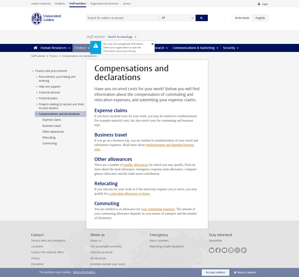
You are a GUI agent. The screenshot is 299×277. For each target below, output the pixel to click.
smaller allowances (135, 164)
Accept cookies (215, 272)
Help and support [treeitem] (47, 87)
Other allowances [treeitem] (53, 132)
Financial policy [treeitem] (46, 98)
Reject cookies (246, 272)
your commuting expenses (158, 209)
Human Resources (53, 48)
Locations (37, 246)
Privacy (35, 258)
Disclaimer (37, 264)
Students (60, 3)
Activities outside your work (107, 264)
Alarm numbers (159, 241)
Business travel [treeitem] (51, 126)
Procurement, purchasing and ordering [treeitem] (55, 79)
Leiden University (41, 3)
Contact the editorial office (47, 252)
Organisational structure (104, 3)
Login (265, 4)
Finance (80, 48)
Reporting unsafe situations (167, 246)
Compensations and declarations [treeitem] (57, 114)
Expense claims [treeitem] (51, 120)
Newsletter (215, 241)
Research (157, 48)
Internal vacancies (101, 252)
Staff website (38, 56)
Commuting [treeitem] (49, 143)
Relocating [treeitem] (48, 138)
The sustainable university (106, 246)
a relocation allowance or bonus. (129, 193)
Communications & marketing (194, 48)
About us (96, 241)
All (163, 18)
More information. (84, 272)
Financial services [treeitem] (47, 93)
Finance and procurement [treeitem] (49, 71)
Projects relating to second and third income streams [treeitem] (59, 106)
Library (127, 3)
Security (229, 48)
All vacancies (98, 258)
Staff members (77, 3)
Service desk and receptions (48, 241)
